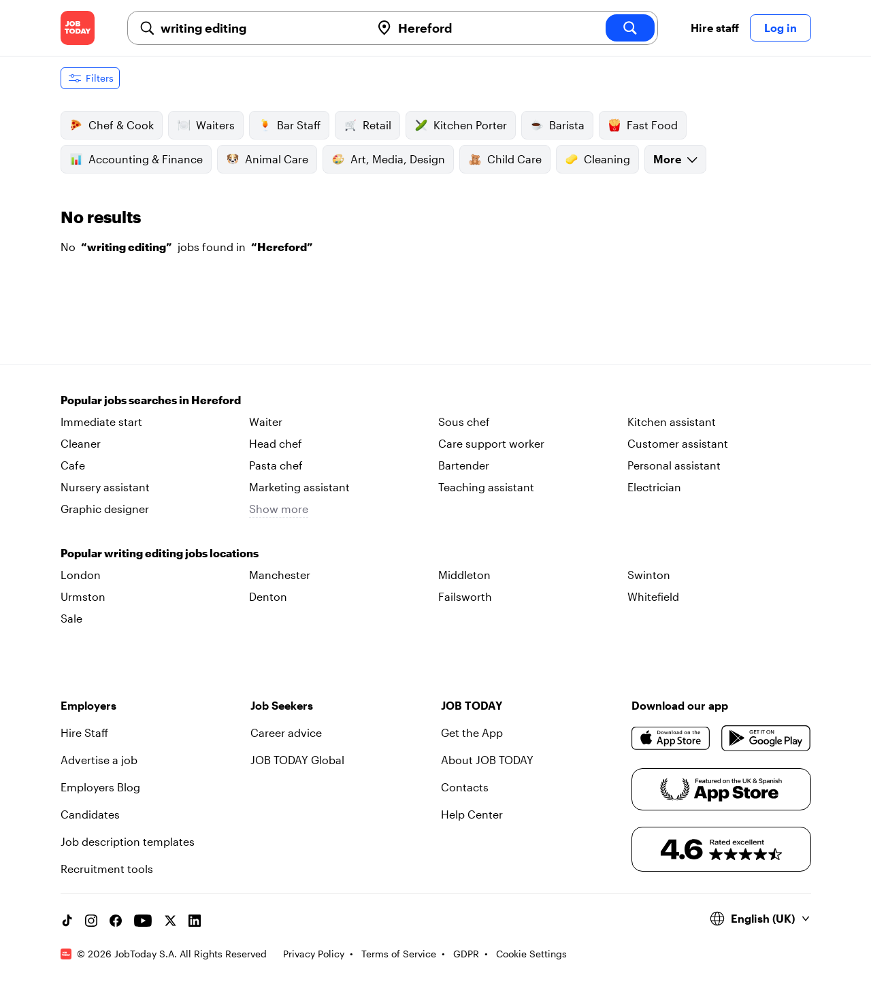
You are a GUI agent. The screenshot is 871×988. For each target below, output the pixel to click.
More (675, 158)
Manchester (279, 574)
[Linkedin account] (194, 921)
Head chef (275, 443)
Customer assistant (677, 443)
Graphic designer (105, 508)
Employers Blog (100, 786)
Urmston (83, 596)
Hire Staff (84, 732)
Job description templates (128, 841)
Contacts (465, 786)
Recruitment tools (107, 868)
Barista (557, 125)
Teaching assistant (486, 486)
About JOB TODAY (487, 759)
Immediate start (101, 421)
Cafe (73, 465)
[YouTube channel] (143, 921)
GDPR (466, 953)
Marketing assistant (299, 486)
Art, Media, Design (388, 159)
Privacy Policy (313, 953)
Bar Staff (289, 125)
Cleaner (81, 443)
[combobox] (260, 27)
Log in (780, 27)
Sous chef (464, 421)
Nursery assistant (105, 486)
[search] (630, 28)
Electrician (654, 486)
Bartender (463, 465)
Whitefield (653, 596)
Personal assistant (674, 465)
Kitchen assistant (671, 421)
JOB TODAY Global (297, 759)
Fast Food (643, 125)
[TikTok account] (67, 921)
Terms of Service (398, 953)
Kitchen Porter (460, 125)
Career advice (286, 732)
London (81, 574)
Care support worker (491, 443)
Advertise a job (99, 759)
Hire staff (715, 27)
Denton (268, 596)
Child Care (505, 159)
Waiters (206, 125)
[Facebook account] (116, 921)
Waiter (265, 421)
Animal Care (267, 159)
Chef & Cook (111, 125)
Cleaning (597, 159)
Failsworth (465, 596)
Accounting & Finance (136, 159)
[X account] (170, 921)
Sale (71, 618)
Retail (367, 125)
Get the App (472, 732)
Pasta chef (276, 465)
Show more (278, 508)
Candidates (90, 814)
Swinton (648, 574)
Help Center (472, 814)
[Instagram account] (91, 921)
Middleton (464, 574)
